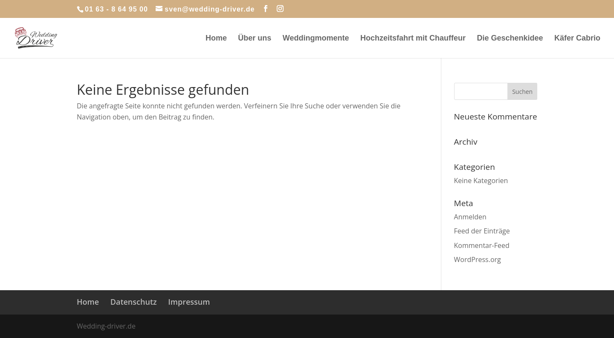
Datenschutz (133, 302)
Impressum (189, 302)
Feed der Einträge (482, 231)
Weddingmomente (316, 38)
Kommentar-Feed (482, 245)
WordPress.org (477, 259)
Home (216, 38)
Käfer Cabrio (577, 38)
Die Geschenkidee (510, 38)
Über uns (254, 38)
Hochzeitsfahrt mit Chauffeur (413, 38)
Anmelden (470, 216)
